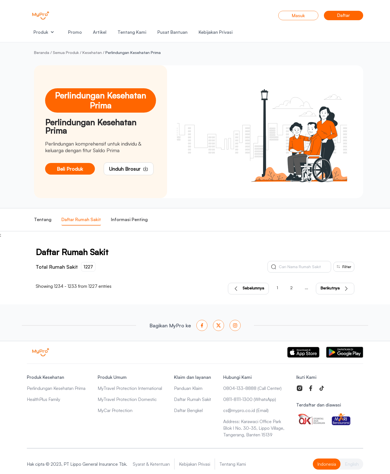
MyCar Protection (115, 410)
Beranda (41, 52)
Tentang (42, 219)
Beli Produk (70, 169)
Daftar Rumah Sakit (81, 219)
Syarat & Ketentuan (151, 464)
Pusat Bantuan (172, 32)
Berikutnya (335, 288)
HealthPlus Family (43, 399)
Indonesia (326, 464)
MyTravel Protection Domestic (127, 399)
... (306, 287)
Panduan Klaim (188, 388)
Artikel (99, 32)
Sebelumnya (248, 288)
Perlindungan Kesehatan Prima (56, 388)
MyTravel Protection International (130, 388)
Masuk (298, 15)
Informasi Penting (129, 219)
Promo (75, 32)
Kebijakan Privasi (216, 32)
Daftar (343, 15)
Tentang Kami (132, 32)
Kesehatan (92, 52)
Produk (43, 32)
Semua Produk (66, 52)
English (352, 464)
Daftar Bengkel (188, 410)
